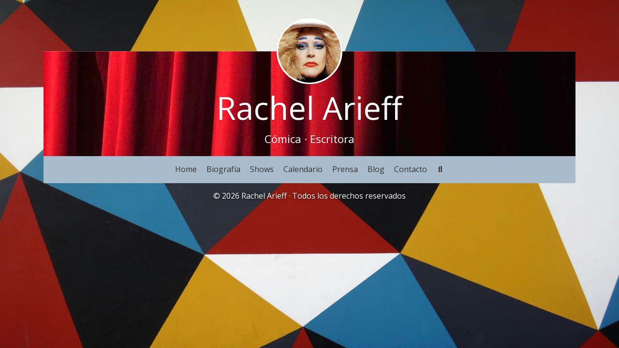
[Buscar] (440, 169)
